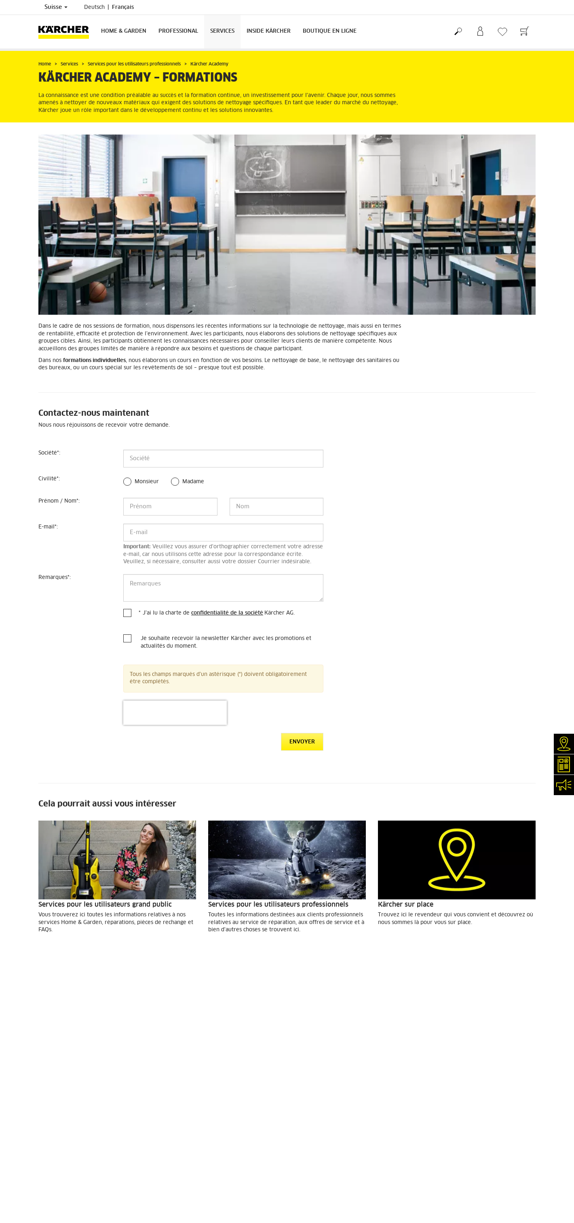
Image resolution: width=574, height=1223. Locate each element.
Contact (47, 1133)
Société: (49, 453)
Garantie (48, 1036)
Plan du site (307, 1124)
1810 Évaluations (441, 1036)
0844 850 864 (223, 1160)
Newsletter (51, 1143)
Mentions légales (313, 1094)
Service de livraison (62, 1016)
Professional (178, 31)
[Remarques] (223, 588)
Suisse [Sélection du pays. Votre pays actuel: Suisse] (56, 7)
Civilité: (49, 479)
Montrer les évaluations (448, 1046)
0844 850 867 (243, 1170)
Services (222, 31)
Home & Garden (123, 31)
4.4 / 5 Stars (435, 1026)
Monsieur (147, 481)
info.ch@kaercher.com (210, 1193)
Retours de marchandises (68, 1045)
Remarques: (54, 577)
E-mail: (48, 527)
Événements (53, 1153)
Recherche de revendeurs (69, 1094)
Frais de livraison (59, 1006)
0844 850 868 (235, 1151)
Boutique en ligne (330, 31)
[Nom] (277, 507)
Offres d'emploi (57, 1172)
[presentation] (175, 713)
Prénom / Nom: (59, 501)
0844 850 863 (243, 1141)
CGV (43, 1055)
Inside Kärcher (269, 31)
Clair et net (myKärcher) (67, 1114)
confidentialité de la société (227, 613)
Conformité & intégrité (65, 1191)
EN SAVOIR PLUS (68, 951)
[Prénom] (170, 507)
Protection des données (321, 1104)
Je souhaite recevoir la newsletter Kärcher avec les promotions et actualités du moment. (226, 642)
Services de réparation (65, 1104)
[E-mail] (223, 532)
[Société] (223, 458)
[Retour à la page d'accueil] (66, 32)
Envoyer (302, 742)
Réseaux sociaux (58, 1182)
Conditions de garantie (320, 1114)
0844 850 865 (194, 1184)
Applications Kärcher (63, 1162)
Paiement (49, 1026)
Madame (193, 481)
